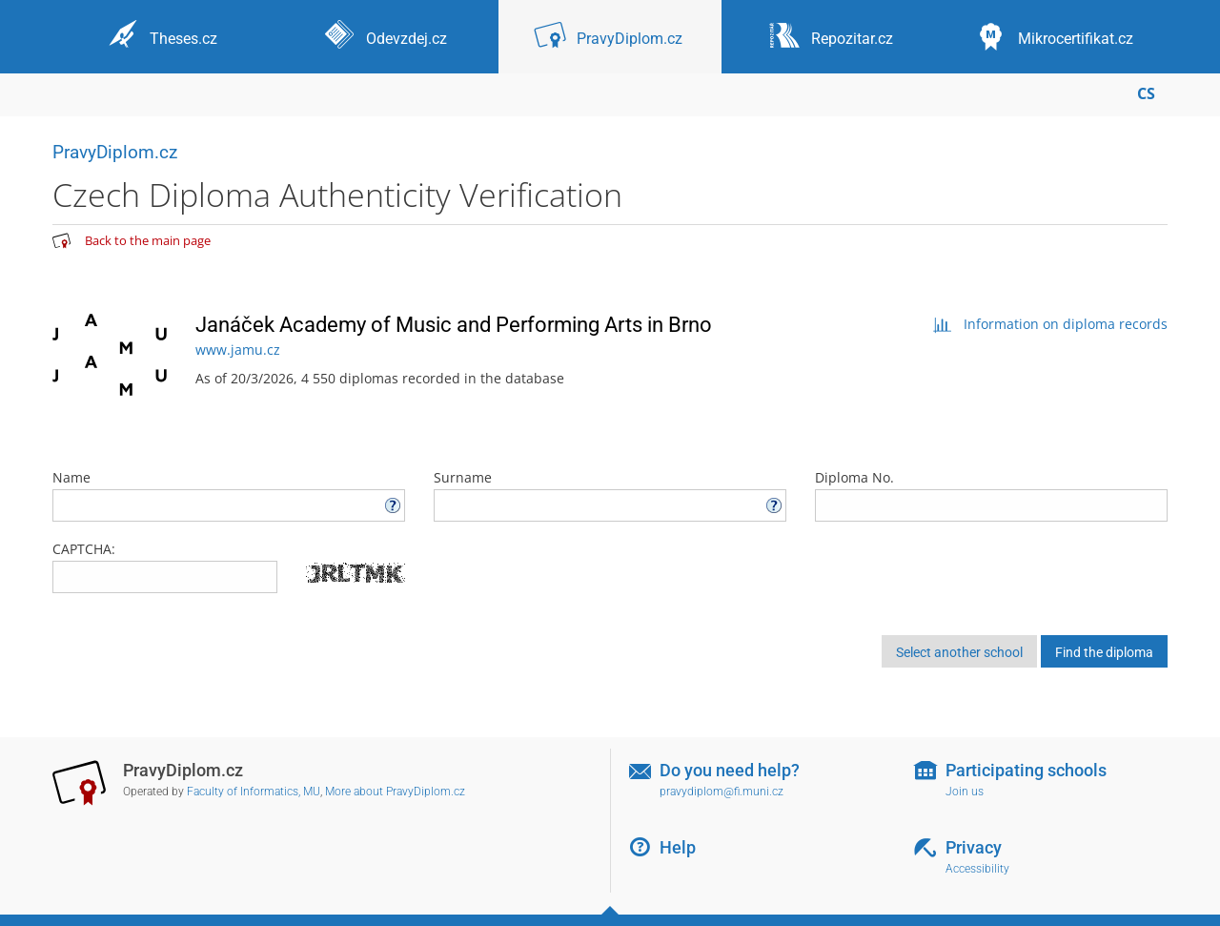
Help (678, 847)
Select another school (959, 652)
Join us (965, 791)
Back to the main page (148, 240)
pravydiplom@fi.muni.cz (721, 791)
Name (228, 495)
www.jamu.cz (237, 349)
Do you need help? (730, 770)
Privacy (974, 847)
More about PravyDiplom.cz (395, 791)
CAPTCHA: (83, 549)
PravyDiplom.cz (114, 152)
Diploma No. (991, 495)
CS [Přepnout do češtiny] (1146, 93)
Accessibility (977, 868)
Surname (610, 495)
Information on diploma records (1050, 324)
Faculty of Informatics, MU (253, 791)
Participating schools (1026, 770)
